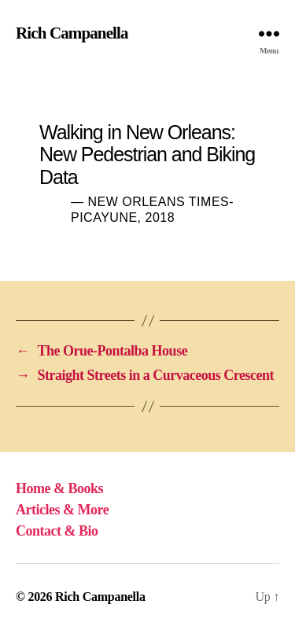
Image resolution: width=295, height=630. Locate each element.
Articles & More (62, 510)
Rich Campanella (72, 33)
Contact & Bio (57, 531)
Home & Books (59, 488)
